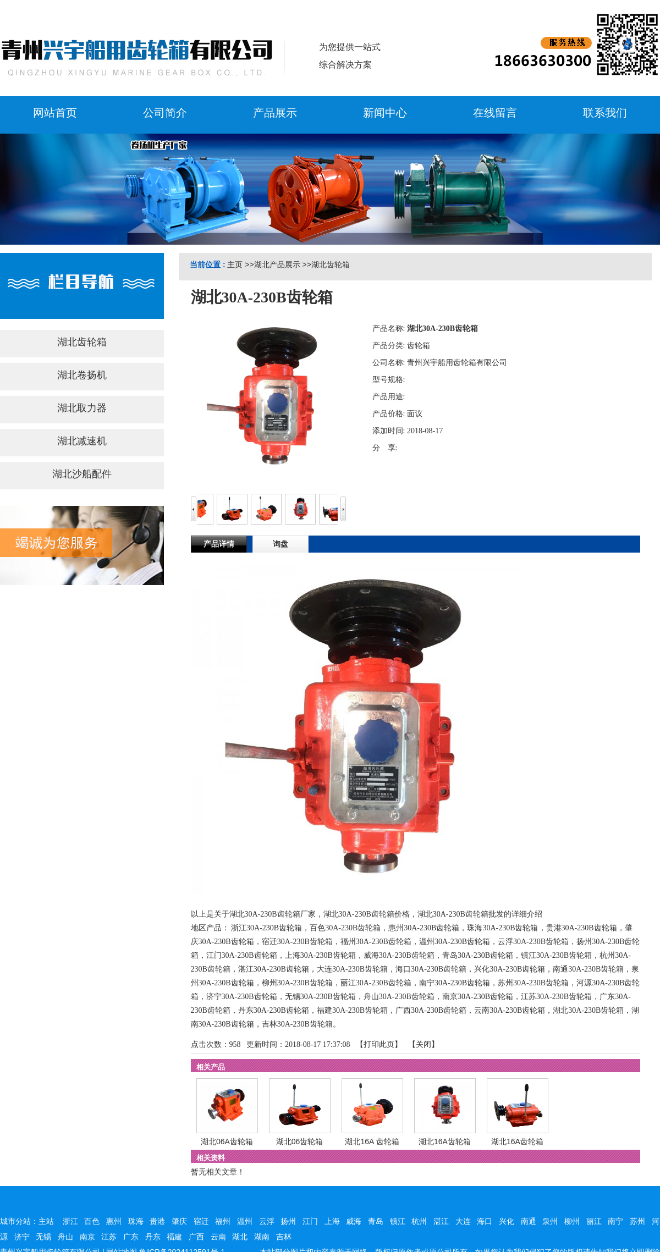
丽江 (594, 1221)
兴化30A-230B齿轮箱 (509, 969)
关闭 (423, 1044)
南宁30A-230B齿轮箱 (454, 983)
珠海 (136, 1221)
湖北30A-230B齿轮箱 (588, 1010)
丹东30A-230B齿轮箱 (273, 1010)
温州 (244, 1221)
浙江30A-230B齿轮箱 (266, 928)
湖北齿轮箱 (330, 264)
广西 (196, 1236)
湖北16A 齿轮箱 (372, 1141)
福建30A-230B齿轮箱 (352, 1010)
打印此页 (379, 1044)
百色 (92, 1221)
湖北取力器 (82, 407)
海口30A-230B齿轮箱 (430, 969)
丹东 (153, 1236)
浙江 (70, 1221)
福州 (222, 1221)
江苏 (109, 1236)
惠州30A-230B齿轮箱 (423, 928)
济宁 (22, 1236)
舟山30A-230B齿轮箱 (399, 996)
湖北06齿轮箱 (299, 1141)
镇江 (397, 1221)
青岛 (375, 1221)
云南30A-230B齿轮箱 (509, 1010)
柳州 (572, 1221)
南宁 (615, 1221)
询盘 (280, 544)
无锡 (43, 1236)
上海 (332, 1221)
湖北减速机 (82, 440)
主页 (235, 264)
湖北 (240, 1236)
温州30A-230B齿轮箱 (454, 941)
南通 (528, 1221)
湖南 (262, 1236)
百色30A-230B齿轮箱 (345, 928)
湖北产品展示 (277, 264)
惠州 (114, 1221)
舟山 (65, 1236)
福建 (174, 1236)
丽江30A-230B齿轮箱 (375, 983)
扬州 (288, 1221)
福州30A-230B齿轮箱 (375, 941)
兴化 (506, 1221)
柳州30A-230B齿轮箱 (297, 983)
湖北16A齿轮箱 (445, 1141)
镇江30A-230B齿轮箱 (556, 955)
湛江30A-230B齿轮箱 (273, 969)
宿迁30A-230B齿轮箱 (297, 941)
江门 (310, 1221)
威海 (353, 1221)
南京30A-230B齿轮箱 (477, 996)
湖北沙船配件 (82, 473)
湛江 (441, 1221)
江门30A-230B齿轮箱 (241, 955)
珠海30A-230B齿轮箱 (502, 928)
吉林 (284, 1236)
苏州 (637, 1221)
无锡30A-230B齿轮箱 (320, 996)
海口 (484, 1221)
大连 (463, 1221)
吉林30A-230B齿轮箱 (297, 1024)
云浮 (266, 1221)
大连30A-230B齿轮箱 (352, 969)
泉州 (550, 1221)
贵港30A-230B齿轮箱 (581, 928)
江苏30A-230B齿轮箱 (556, 996)
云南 (218, 1236)
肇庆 (179, 1221)
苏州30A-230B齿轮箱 (533, 983)
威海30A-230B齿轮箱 (399, 955)
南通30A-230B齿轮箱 (588, 969)
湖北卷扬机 (82, 374)
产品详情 (219, 544)
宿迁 (201, 1221)
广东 (131, 1236)
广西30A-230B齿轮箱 (430, 1010)
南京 (87, 1236)
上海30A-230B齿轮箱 (320, 955)
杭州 (419, 1221)
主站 (46, 1221)
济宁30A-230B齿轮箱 (241, 996)
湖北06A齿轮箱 (227, 1141)
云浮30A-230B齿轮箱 (533, 941)
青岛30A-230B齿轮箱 (477, 955)
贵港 (157, 1221)
